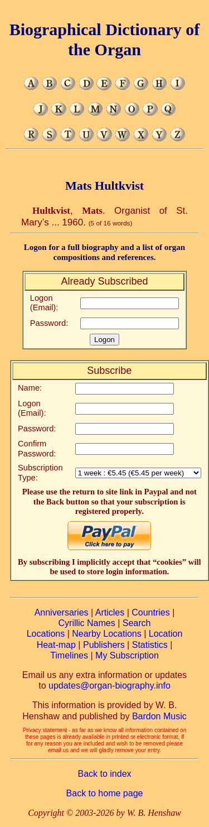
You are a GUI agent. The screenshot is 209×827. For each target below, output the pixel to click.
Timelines (69, 655)
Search (137, 623)
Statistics (150, 645)
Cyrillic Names (87, 623)
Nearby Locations (107, 633)
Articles (109, 612)
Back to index (104, 773)
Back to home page (104, 793)
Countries (150, 612)
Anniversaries (62, 612)
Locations (46, 633)
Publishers (104, 645)
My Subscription (127, 655)
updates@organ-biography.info (109, 685)
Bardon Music (159, 716)
